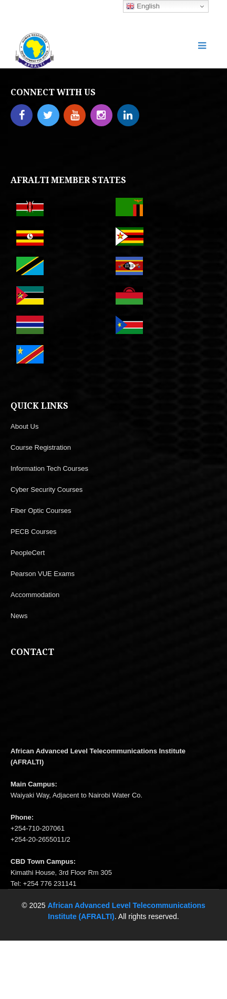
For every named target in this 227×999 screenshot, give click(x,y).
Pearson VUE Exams (43, 574)
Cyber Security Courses (46, 489)
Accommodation (35, 595)
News (19, 616)
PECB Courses (33, 532)
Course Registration (41, 447)
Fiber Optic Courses (41, 510)
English (142, 6)
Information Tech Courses (49, 468)
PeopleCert (28, 553)
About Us (24, 426)
